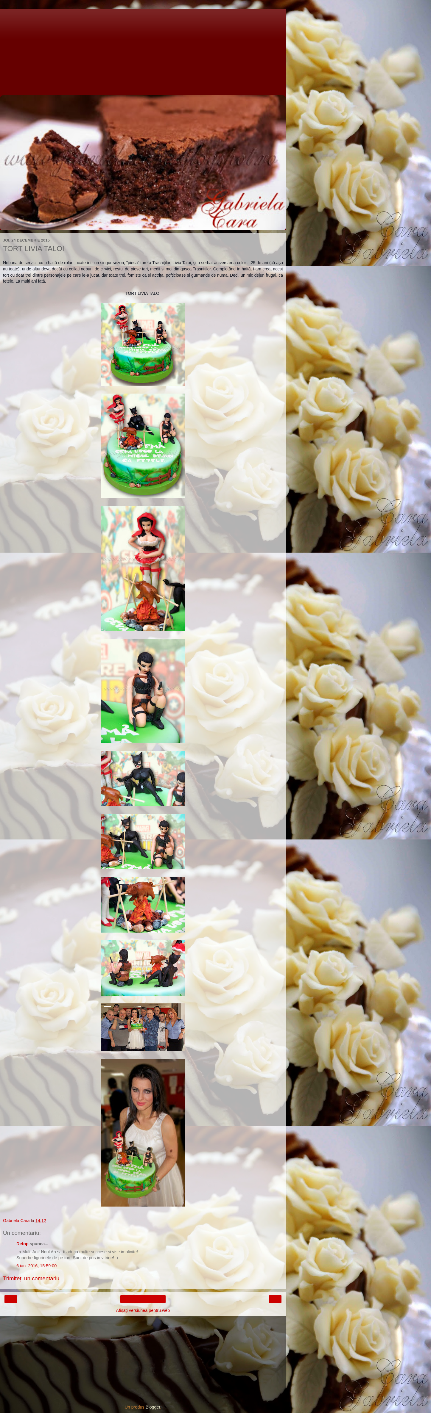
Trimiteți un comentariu (31, 1278)
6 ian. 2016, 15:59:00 (36, 1265)
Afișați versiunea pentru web (143, 1310)
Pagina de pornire (143, 1299)
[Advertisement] (143, 50)
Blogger (153, 1407)
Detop (22, 1243)
